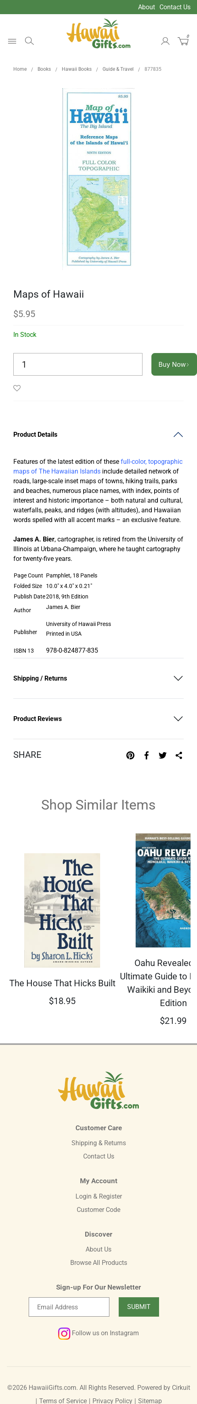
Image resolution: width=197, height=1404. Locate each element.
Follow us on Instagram (98, 1333)
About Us (98, 1249)
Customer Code (98, 1210)
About (146, 7)
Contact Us (175, 7)
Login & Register (98, 1196)
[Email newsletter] (69, 1307)
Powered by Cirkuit (163, 1387)
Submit (139, 1307)
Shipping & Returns (98, 1143)
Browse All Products (98, 1263)
